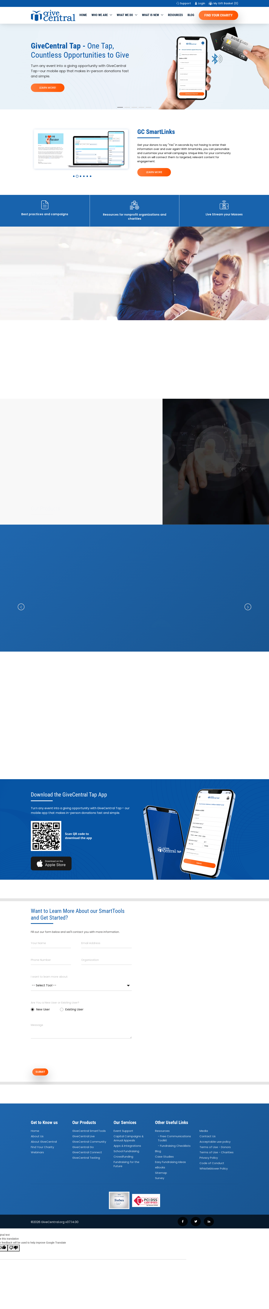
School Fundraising (126, 1152)
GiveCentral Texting (86, 1159)
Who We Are (100, 15)
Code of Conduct (212, 1164)
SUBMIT (44, 1072)
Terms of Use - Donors (215, 1148)
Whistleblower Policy (214, 1170)
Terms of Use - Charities (217, 1154)
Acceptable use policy (215, 1143)
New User (40, 1009)
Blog (191, 15)
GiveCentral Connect (87, 1154)
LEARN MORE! (47, 88)
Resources (175, 15)
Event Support (123, 1132)
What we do (125, 15)
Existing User (72, 1009)
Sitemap (161, 1174)
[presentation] (59, 1055)
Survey (159, 1179)
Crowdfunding (123, 1158)
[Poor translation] (14, 1249)
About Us (37, 1137)
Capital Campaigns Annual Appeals (128, 1140)
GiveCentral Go (83, 1148)
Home (83, 15)
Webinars (37, 1154)
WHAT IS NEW (150, 15)
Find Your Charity (218, 15)
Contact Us (208, 1137)
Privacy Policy (209, 1159)
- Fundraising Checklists (174, 1147)
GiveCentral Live (83, 1137)
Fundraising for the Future (126, 1165)
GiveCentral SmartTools (89, 1132)
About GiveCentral (44, 1143)
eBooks (160, 1169)
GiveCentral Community (89, 1143)
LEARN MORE (154, 172)
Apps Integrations (127, 1147)
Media (204, 1132)
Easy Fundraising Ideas (170, 1163)
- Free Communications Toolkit (174, 1140)
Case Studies (164, 1158)
